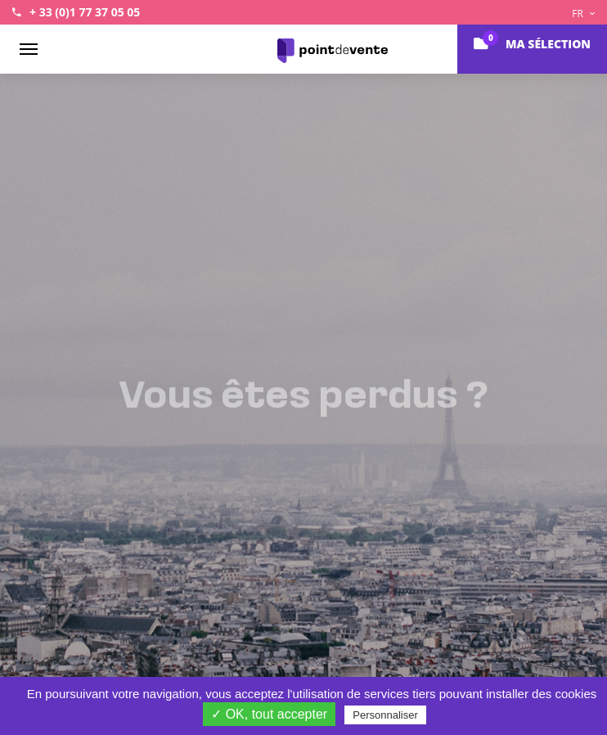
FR (583, 13)
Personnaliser (385, 715)
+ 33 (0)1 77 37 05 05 (84, 12)
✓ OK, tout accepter (269, 714)
